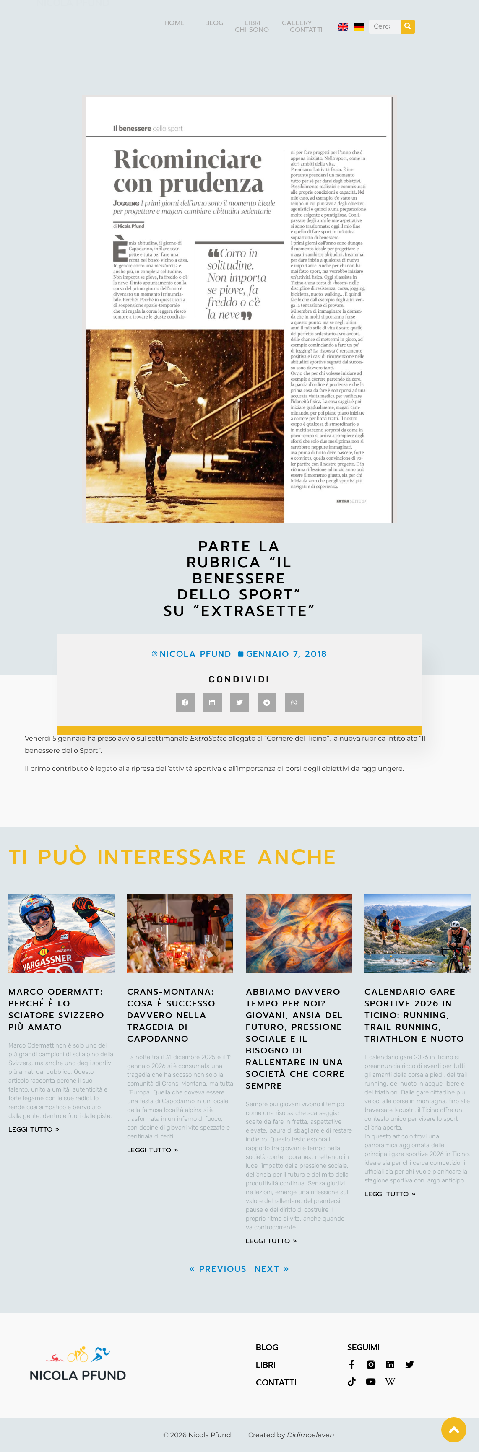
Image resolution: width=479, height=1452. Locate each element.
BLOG (267, 1347)
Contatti (306, 29)
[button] (185, 702)
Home (174, 23)
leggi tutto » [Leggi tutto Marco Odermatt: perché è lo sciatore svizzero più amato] (34, 1130)
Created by (291, 1435)
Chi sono (252, 29)
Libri (253, 23)
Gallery (297, 23)
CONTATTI (276, 1382)
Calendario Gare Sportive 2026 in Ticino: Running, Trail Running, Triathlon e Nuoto (414, 1015)
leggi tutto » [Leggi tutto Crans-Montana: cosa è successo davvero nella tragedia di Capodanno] (152, 1150)
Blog (214, 23)
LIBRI (266, 1365)
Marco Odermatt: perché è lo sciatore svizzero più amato (56, 1009)
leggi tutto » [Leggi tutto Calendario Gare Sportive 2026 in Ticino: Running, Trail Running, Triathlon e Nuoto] (390, 1194)
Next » (272, 1269)
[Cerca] (408, 27)
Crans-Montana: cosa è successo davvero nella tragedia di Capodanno (171, 1015)
